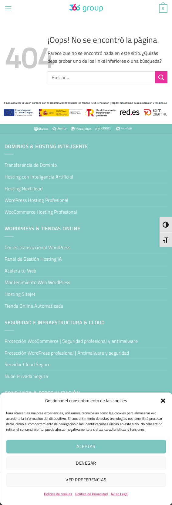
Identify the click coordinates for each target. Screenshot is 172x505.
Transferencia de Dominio (31, 164)
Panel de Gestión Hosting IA (33, 258)
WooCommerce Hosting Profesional (41, 211)
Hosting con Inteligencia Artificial (39, 176)
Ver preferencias (86, 479)
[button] (163, 401)
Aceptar (85, 446)
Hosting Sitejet (20, 294)
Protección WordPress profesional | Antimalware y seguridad (67, 352)
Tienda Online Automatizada (34, 305)
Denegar (86, 463)
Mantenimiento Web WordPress (37, 282)
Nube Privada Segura (26, 376)
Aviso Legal (119, 493)
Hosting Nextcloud (23, 188)
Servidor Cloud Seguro (27, 364)
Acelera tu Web (20, 270)
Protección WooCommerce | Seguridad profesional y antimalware (71, 341)
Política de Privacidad (91, 493)
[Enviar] (161, 77)
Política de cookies (58, 493)
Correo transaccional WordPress (37, 247)
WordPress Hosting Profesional (36, 200)
